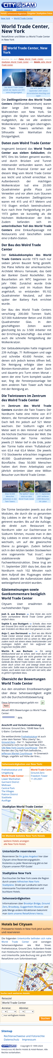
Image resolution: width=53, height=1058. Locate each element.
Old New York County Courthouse (19, 747)
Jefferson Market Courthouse (17, 753)
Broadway (13, 906)
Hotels (4, 13)
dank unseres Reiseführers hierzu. (26, 913)
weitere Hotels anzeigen (16, 841)
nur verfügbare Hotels (14, 1015)
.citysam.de (23, 10)
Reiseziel (7, 998)
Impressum (29, 1039)
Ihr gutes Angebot (28, 856)
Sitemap (6, 1031)
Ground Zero (8, 742)
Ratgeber (31, 13)
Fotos (49, 13)
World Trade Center (31, 59)
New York (5, 18)
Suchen (45, 1018)
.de (8, 10)
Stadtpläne (41, 13)
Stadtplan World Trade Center (15, 62)
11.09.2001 (36, 778)
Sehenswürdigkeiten (17, 13)
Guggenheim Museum (31, 906)
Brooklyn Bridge (32, 903)
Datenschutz (11, 1039)
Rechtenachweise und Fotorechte (24, 1036)
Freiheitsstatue (29, 736)
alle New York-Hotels (15, 844)
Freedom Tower (39, 775)
